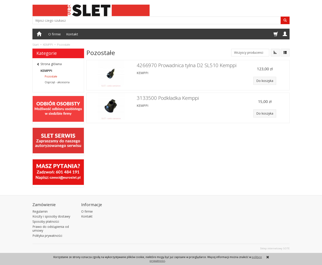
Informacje (91, 204)
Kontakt (72, 34)
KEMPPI (142, 73)
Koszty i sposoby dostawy (51, 216)
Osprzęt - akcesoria (57, 82)
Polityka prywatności (47, 235)
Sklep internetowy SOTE (275, 248)
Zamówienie (44, 204)
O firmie (54, 34)
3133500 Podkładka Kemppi (168, 97)
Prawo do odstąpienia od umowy (50, 228)
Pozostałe (51, 76)
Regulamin (40, 211)
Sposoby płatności (45, 221)
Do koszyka (264, 81)
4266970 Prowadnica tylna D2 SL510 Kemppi (187, 65)
